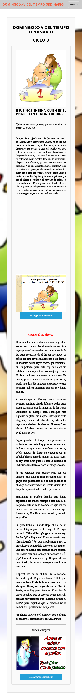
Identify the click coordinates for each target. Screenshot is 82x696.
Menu (74, 5)
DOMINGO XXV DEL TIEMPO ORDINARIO (33, 4)
